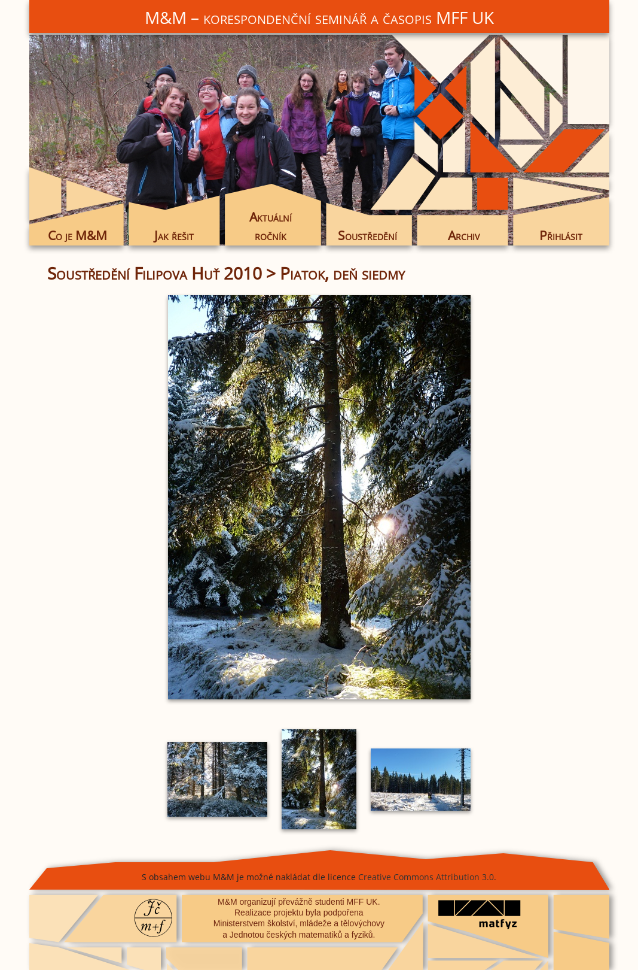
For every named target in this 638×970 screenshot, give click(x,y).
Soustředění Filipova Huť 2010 (154, 273)
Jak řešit (174, 235)
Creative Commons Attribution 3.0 (426, 877)
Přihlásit (560, 235)
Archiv (464, 235)
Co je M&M (77, 235)
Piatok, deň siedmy (342, 273)
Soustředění (367, 235)
